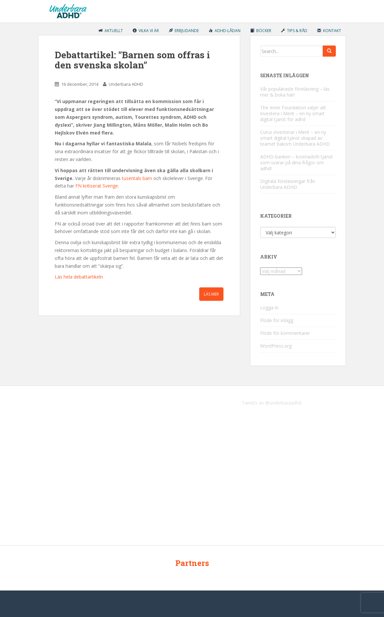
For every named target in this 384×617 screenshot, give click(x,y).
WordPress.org (276, 346)
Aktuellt (111, 30)
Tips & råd (294, 30)
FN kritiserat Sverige (96, 186)
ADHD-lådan (224, 30)
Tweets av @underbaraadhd (271, 403)
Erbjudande (184, 30)
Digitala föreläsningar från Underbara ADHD (287, 184)
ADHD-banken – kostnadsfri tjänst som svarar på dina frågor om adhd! (296, 163)
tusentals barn (136, 178)
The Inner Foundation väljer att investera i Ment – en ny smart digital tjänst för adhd (293, 113)
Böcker (260, 30)
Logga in (269, 307)
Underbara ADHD (126, 84)
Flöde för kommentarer (285, 333)
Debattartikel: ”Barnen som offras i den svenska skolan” (132, 60)
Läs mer (211, 294)
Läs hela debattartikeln (79, 277)
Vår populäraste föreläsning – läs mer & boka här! (295, 92)
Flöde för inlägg (276, 320)
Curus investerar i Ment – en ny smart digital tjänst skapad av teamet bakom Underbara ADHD (295, 138)
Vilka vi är (146, 30)
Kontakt (329, 30)
